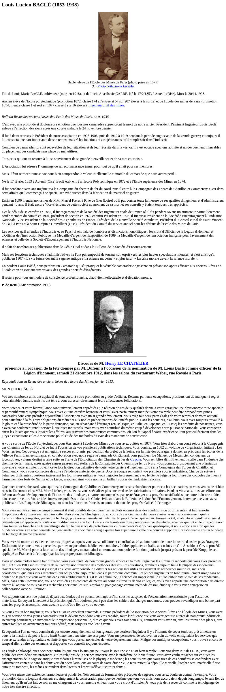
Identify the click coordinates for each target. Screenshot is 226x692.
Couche (135, 459)
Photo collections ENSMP (115, 86)
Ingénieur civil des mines (106, 105)
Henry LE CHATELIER (126, 363)
